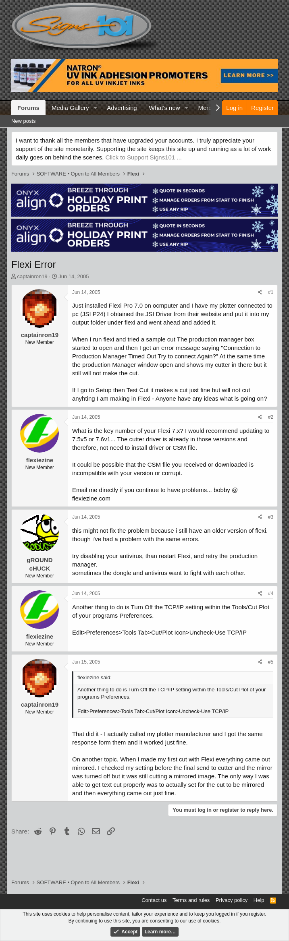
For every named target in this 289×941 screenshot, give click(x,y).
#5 (270, 662)
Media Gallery (70, 107)
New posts (23, 121)
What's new (164, 107)
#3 (270, 517)
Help (259, 900)
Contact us (153, 900)
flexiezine (40, 460)
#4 (270, 593)
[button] (95, 107)
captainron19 (32, 276)
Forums (28, 107)
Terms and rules (191, 900)
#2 (270, 417)
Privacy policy (231, 900)
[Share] (260, 292)
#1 (270, 292)
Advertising (122, 107)
